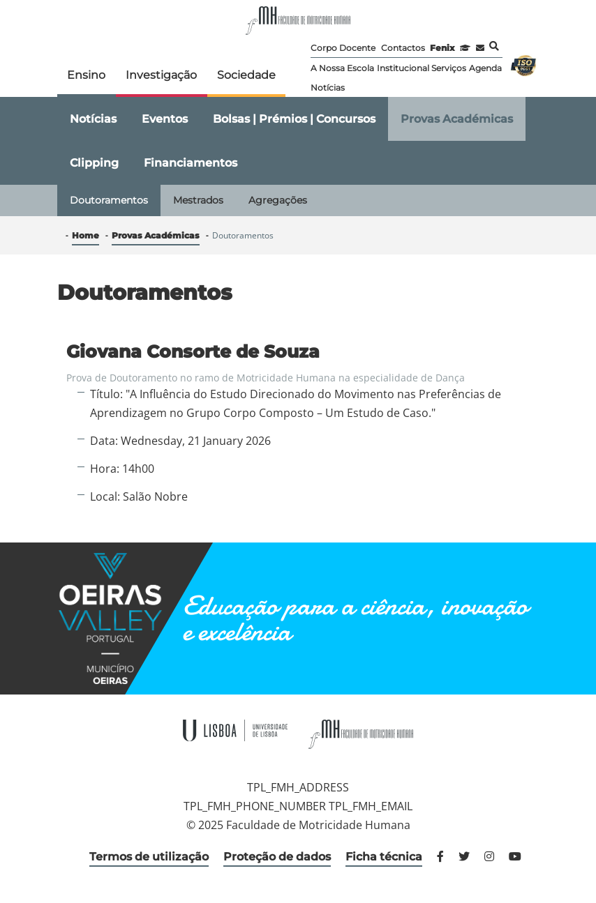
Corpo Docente (343, 48)
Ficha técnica (383, 856)
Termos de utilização (149, 856)
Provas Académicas (457, 119)
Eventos (165, 119)
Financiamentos (190, 162)
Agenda (485, 68)
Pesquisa (494, 46)
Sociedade (246, 75)
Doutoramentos (109, 200)
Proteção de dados (277, 856)
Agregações (277, 200)
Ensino (86, 75)
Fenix (442, 48)
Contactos (403, 48)
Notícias (328, 87)
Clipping (94, 162)
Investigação (161, 75)
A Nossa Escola (342, 68)
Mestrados (198, 200)
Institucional (403, 68)
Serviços (448, 68)
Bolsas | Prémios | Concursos (294, 119)
